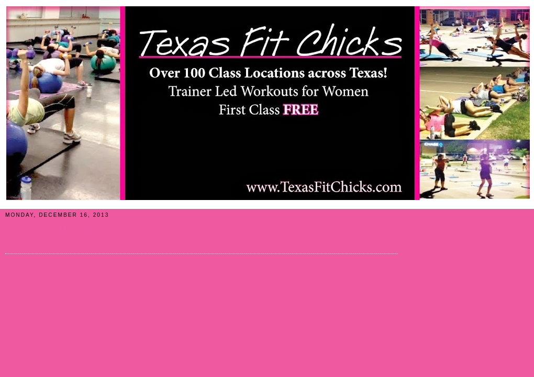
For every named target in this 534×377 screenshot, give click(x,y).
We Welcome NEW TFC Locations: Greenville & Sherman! (119, 229)
